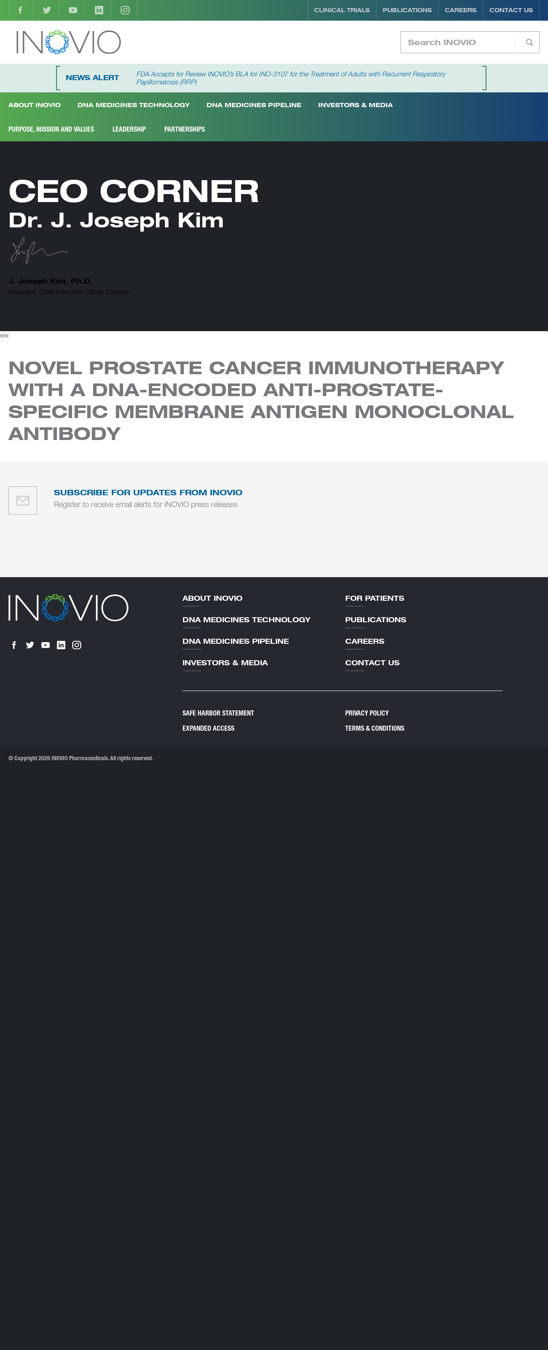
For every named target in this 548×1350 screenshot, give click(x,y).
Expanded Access (208, 728)
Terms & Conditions (374, 728)
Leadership (129, 129)
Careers (461, 10)
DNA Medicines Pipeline (254, 104)
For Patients (374, 598)
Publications (407, 10)
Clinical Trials (342, 10)
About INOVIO (34, 104)
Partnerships (184, 129)
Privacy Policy (367, 713)
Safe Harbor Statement (218, 713)
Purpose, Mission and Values (51, 129)
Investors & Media (355, 104)
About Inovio (212, 598)
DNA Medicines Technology (134, 104)
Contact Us (511, 10)
